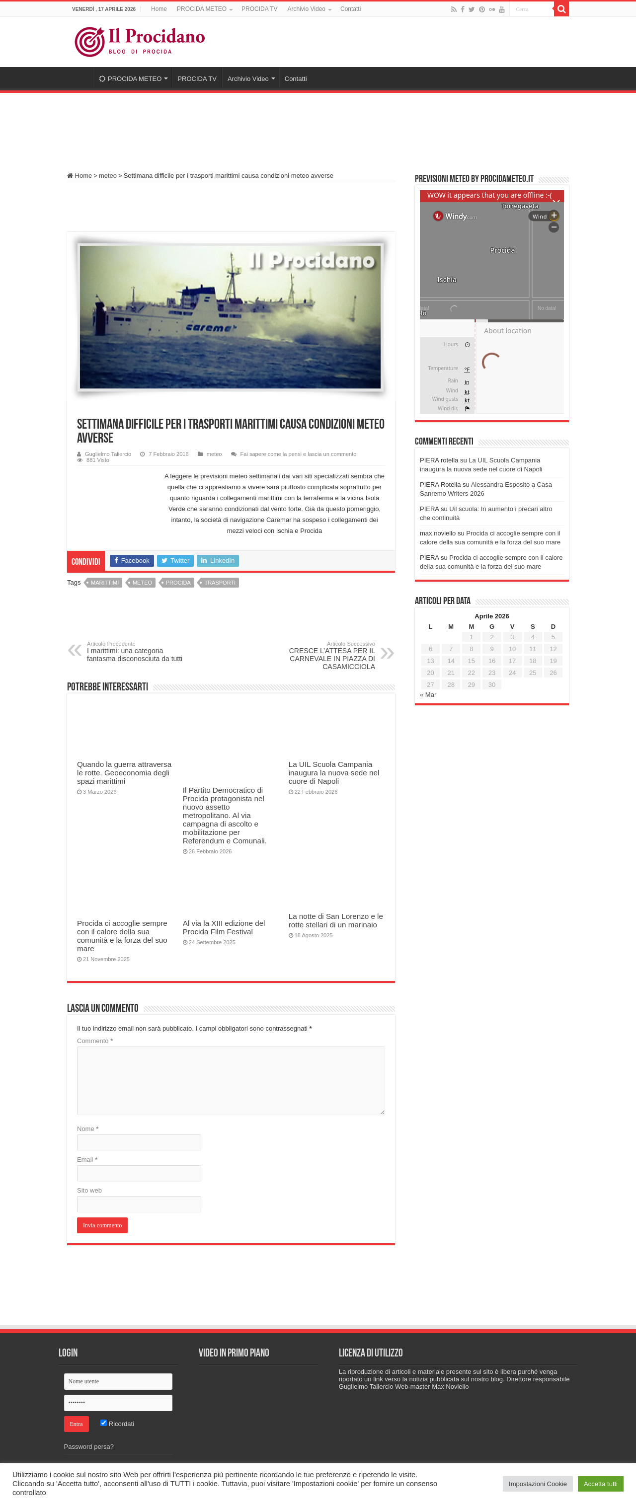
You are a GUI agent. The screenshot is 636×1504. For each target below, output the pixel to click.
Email (87, 1159)
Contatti (350, 8)
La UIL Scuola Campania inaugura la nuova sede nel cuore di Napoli (334, 772)
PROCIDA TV (259, 8)
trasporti (220, 583)
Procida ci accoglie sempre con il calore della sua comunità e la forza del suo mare (122, 936)
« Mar (428, 694)
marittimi (105, 583)
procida (178, 583)
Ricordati (117, 1424)
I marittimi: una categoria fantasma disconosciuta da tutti (138, 652)
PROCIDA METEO (202, 8)
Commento (95, 1041)
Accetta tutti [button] (601, 1484)
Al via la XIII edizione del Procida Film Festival (224, 927)
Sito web (89, 1190)
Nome (87, 1128)
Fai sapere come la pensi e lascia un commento (298, 454)
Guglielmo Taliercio (108, 454)
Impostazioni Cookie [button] (538, 1484)
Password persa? (89, 1446)
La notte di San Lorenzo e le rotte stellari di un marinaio (336, 920)
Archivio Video (307, 8)
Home (159, 8)
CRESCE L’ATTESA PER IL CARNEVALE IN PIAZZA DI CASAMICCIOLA (324, 656)
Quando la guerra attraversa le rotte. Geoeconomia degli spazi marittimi (124, 772)
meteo (108, 175)
